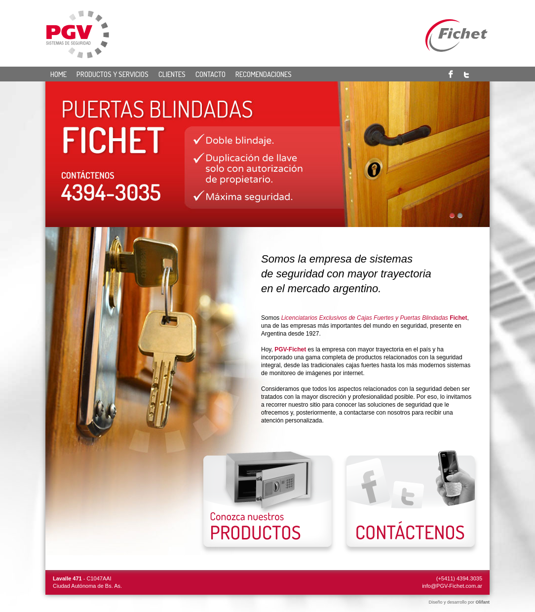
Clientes (172, 74)
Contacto (210, 74)
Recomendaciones (263, 74)
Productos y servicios (112, 74)
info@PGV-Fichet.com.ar (452, 586)
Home (58, 74)
